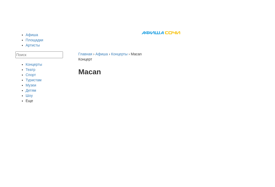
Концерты (34, 64)
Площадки (34, 40)
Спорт (31, 75)
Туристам (34, 80)
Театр (30, 70)
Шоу (29, 96)
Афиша (32, 35)
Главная (85, 54)
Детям (31, 90)
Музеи (31, 85)
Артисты (33, 45)
